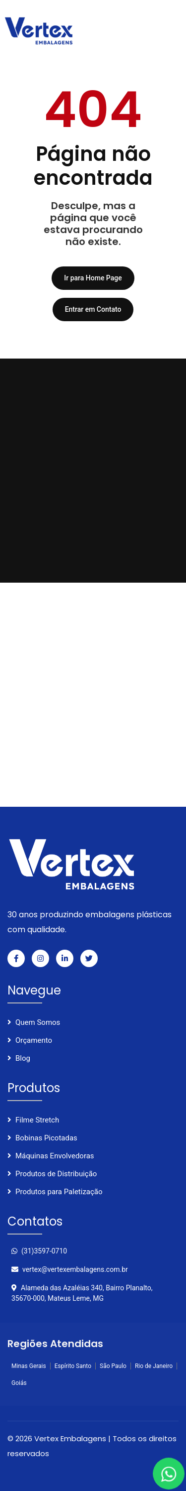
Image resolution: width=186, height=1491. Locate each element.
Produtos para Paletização (59, 1191)
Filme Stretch (37, 1120)
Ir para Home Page (93, 278)
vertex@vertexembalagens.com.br (69, 1269)
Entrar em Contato (93, 309)
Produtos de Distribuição (56, 1173)
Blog (22, 1058)
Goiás (19, 1382)
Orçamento (33, 1040)
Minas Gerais (28, 1366)
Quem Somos (37, 1022)
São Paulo (113, 1366)
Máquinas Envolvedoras (54, 1155)
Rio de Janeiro (154, 1366)
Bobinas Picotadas (46, 1137)
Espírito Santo (73, 1366)
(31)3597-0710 (39, 1251)
